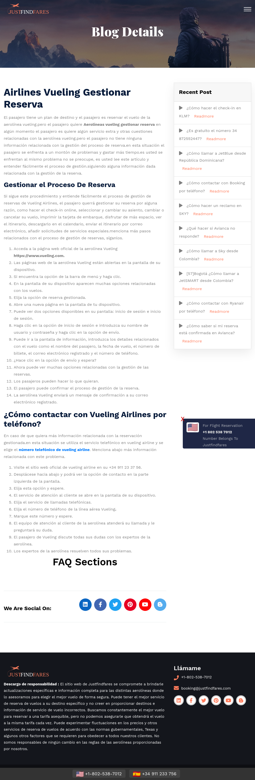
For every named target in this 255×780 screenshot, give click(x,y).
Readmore (204, 116)
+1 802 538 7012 (217, 432)
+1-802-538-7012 (196, 677)
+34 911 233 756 (154, 774)
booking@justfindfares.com (206, 688)
